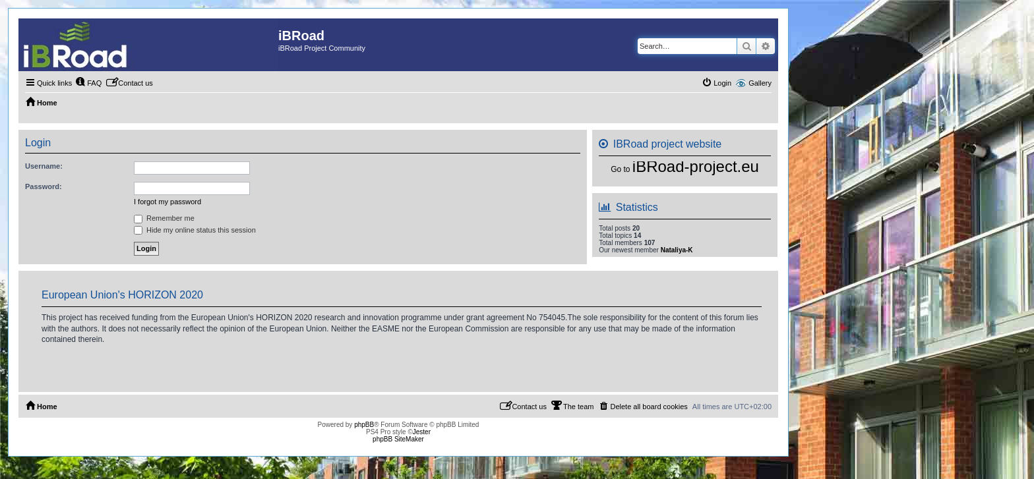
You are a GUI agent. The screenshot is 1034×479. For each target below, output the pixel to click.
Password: (43, 186)
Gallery (760, 83)
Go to (620, 169)
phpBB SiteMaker (398, 439)
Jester (422, 432)
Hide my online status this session (195, 230)
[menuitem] (88, 83)
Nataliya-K (677, 250)
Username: (44, 166)
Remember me (164, 218)
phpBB (364, 424)
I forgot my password (167, 202)
